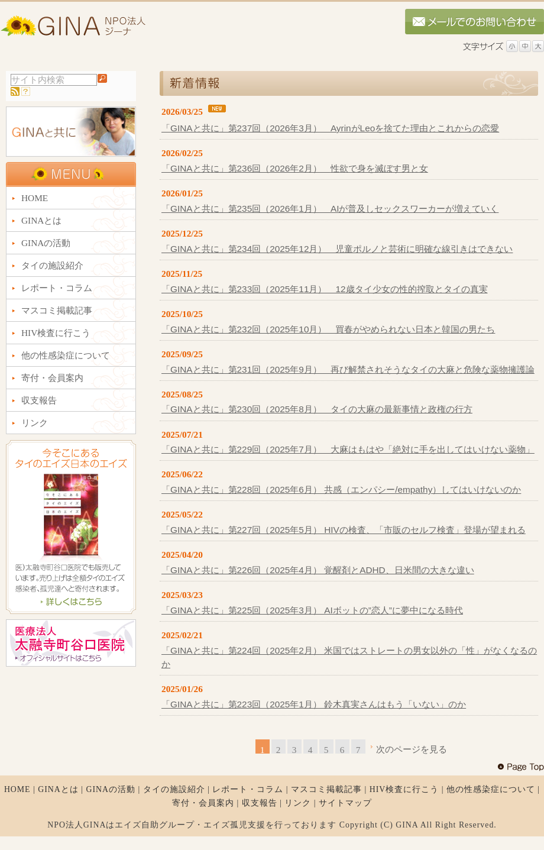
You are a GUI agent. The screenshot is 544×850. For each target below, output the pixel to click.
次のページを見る (411, 749)
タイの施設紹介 (174, 789)
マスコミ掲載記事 (326, 789)
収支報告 (259, 803)
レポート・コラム (247, 789)
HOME (17, 789)
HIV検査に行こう (404, 789)
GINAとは (58, 789)
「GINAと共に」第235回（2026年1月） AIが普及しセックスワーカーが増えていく (329, 208)
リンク (297, 803)
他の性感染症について (490, 789)
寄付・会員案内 (203, 803)
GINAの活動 (110, 789)
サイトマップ (345, 803)
